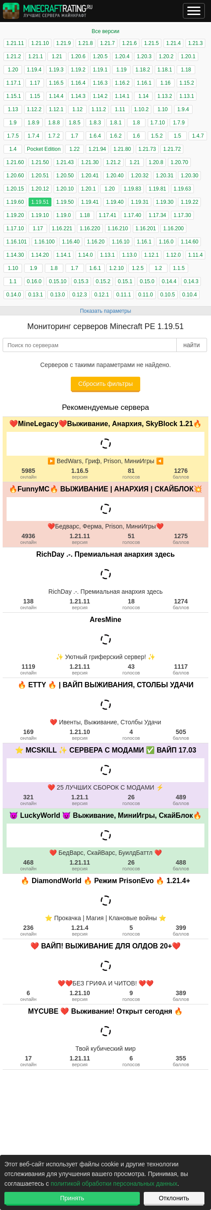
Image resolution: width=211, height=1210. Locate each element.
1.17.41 (107, 215)
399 (181, 930)
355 (181, 1061)
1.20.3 (144, 56)
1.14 (143, 96)
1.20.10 (65, 189)
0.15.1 (125, 281)
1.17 (35, 83)
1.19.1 (100, 70)
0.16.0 (34, 281)
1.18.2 (142, 70)
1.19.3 (56, 70)
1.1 (13, 281)
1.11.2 (98, 109)
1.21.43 (65, 162)
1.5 (177, 136)
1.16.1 (144, 83)
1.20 (13, 70)
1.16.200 (173, 228)
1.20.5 (100, 56)
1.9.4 (183, 109)
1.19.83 (132, 189)
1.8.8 (54, 123)
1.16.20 (96, 242)
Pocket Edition (44, 149)
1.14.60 (189, 242)
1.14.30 (15, 255)
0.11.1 (123, 295)
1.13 (13, 109)
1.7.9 (179, 123)
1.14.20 (40, 255)
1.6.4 (95, 136)
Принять (72, 1198)
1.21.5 (151, 43)
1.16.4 (78, 83)
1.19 (121, 70)
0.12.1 (101, 295)
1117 (181, 669)
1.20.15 (15, 189)
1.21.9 (63, 43)
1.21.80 (122, 149)
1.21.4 (173, 43)
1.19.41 (89, 202)
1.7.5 (13, 136)
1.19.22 (189, 202)
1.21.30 (89, 162)
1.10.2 (141, 109)
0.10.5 (167, 295)
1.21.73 (147, 149)
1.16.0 (166, 242)
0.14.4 (169, 281)
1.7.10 (157, 123)
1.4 (13, 149)
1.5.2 (157, 136)
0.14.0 (13, 295)
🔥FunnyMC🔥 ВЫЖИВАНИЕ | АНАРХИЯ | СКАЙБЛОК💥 (106, 489)
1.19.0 (63, 215)
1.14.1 (122, 96)
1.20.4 (122, 56)
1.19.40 (115, 202)
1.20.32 (140, 175)
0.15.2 (103, 281)
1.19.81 (157, 189)
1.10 (162, 109)
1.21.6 (129, 43)
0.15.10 (57, 281)
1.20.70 (179, 162)
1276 (181, 473)
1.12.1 (56, 109)
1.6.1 (95, 268)
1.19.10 (40, 215)
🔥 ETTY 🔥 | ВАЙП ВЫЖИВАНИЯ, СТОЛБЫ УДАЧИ (106, 685)
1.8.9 (34, 123)
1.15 (35, 96)
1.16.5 (56, 83)
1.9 (13, 123)
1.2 (158, 268)
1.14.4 (56, 96)
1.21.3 (195, 43)
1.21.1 (35, 56)
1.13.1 (186, 96)
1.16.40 (71, 242)
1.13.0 (129, 255)
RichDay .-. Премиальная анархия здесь (105, 554)
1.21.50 (40, 162)
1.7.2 (54, 136)
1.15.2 (186, 83)
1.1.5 (179, 268)
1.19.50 (65, 202)
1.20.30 (189, 175)
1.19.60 (15, 202)
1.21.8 (85, 43)
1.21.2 (13, 56)
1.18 (186, 70)
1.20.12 (40, 189)
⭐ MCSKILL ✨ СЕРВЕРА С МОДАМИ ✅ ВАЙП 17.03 (105, 750)
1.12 (78, 109)
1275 (181, 538)
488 (181, 865)
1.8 (136, 123)
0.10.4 (189, 295)
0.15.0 (147, 281)
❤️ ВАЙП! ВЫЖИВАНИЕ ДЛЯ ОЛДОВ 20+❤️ (105, 946)
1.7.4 (34, 136)
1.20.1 (188, 56)
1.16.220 (90, 228)
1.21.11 (15, 43)
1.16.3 (100, 83)
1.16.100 (44, 242)
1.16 (165, 83)
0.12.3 (79, 295)
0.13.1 (35, 295)
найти (191, 344)
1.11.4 (195, 255)
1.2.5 (138, 268)
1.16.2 (122, 83)
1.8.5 (74, 123)
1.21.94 (97, 149)
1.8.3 (95, 123)
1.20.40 (115, 175)
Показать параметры (105, 311)
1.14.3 (78, 96)
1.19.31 (140, 202)
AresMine (105, 619)
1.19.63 (182, 189)
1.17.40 (132, 215)
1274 (181, 604)
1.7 (74, 136)
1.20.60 (15, 175)
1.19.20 (15, 215)
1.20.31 (165, 175)
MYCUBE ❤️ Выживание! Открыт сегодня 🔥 (105, 1011)
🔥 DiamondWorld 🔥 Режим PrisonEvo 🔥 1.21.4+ (105, 880)
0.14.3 (191, 281)
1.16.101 (16, 242)
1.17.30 (182, 215)
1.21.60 (15, 162)
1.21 (57, 56)
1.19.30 (165, 202)
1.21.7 (107, 43)
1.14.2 (100, 96)
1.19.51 (40, 202)
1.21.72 (172, 149)
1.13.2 (164, 96)
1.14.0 (85, 255)
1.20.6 (78, 56)
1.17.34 (157, 215)
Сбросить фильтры (105, 383)
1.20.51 (40, 175)
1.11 (120, 109)
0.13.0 (57, 295)
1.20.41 (89, 175)
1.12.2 (34, 109)
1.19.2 (78, 70)
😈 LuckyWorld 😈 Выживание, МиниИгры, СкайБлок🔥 (105, 815)
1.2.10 (116, 268)
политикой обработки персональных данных (114, 1183)
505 (181, 734)
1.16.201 (145, 228)
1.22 (74, 149)
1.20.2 (166, 56)
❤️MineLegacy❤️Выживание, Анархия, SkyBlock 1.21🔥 (105, 423)
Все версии (105, 31)
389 (181, 995)
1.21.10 (40, 43)
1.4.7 (198, 136)
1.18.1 (164, 70)
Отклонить (174, 1198)
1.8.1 (116, 123)
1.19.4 (34, 70)
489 (181, 800)
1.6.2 (116, 136)
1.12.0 (173, 255)
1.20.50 (65, 175)
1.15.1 (13, 96)
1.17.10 (15, 228)
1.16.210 (118, 228)
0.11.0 (145, 295)
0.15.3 (81, 281)
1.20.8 (156, 162)
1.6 (136, 136)
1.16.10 (120, 242)
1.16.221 (62, 228)
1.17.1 (13, 83)
